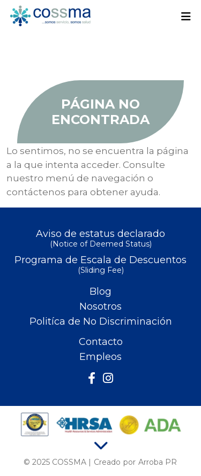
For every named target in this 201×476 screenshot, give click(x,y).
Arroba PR (157, 462)
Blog (100, 291)
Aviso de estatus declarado (100, 239)
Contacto (101, 342)
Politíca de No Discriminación (100, 321)
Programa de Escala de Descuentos (100, 265)
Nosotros (100, 306)
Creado (107, 462)
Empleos (100, 357)
